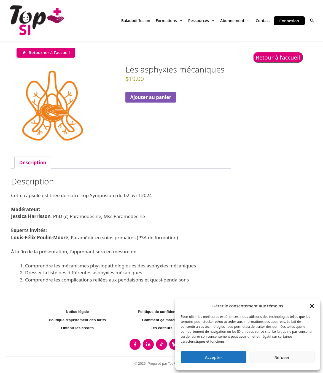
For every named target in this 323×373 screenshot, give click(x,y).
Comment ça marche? (161, 320)
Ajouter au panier (150, 97)
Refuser (281, 357)
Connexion (289, 20)
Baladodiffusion (135, 20)
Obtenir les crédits (77, 328)
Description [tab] (32, 162)
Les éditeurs (161, 328)
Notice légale (77, 312)
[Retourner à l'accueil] (46, 53)
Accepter (213, 357)
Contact (263, 20)
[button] (312, 305)
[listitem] (135, 344)
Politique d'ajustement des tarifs (77, 320)
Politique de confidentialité (161, 312)
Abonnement (235, 20)
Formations (169, 20)
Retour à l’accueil (278, 57)
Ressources (201, 20)
